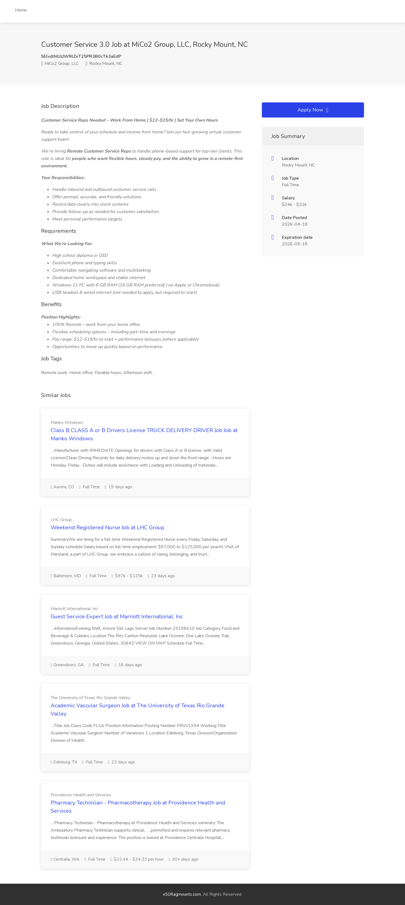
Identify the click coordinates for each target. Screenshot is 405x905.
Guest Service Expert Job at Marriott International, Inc (117, 616)
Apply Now (312, 110)
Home (21, 10)
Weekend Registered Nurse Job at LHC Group (107, 527)
